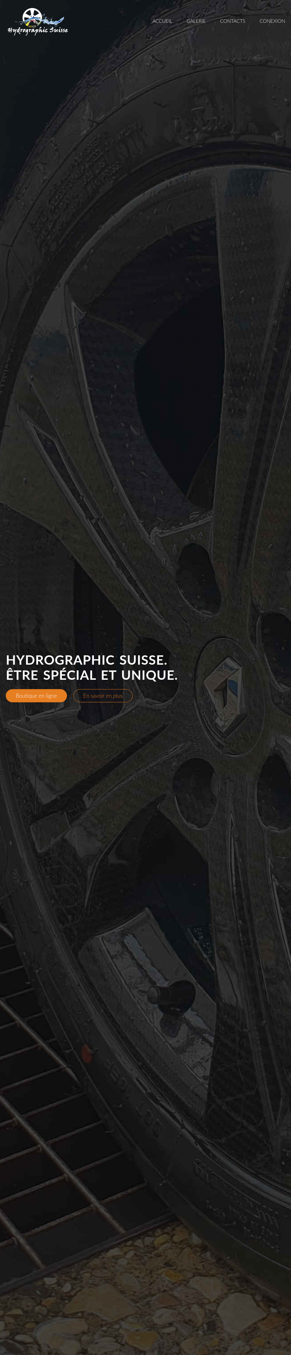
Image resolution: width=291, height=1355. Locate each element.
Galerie (196, 21)
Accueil (162, 21)
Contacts (232, 21)
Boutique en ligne (36, 695)
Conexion (272, 21)
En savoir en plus (103, 695)
